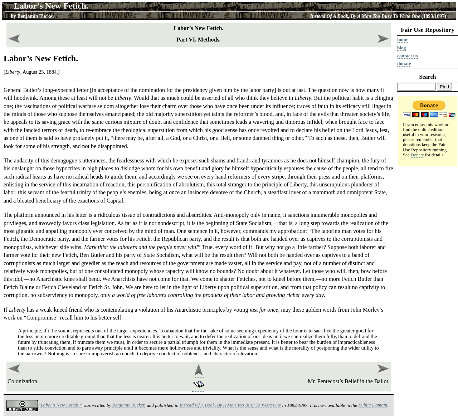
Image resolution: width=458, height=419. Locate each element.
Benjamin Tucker (35, 16)
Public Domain (372, 405)
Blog (401, 47)
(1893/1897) (378, 16)
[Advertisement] (427, 279)
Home (402, 39)
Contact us (407, 55)
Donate (404, 63)
